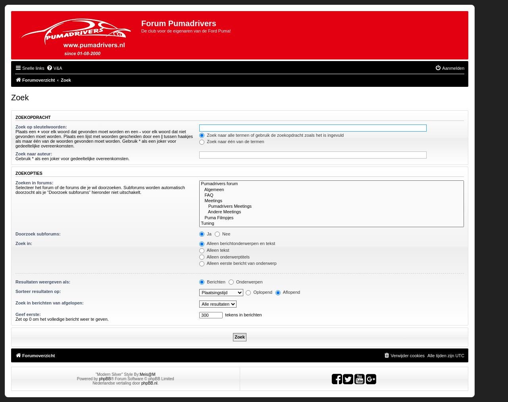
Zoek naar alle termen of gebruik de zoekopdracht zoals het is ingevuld (271, 135)
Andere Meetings (331, 212)
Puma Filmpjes (331, 218)
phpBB (105, 379)
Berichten (212, 281)
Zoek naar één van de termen (231, 141)
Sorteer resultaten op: (38, 291)
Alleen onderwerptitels (224, 257)
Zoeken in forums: (34, 182)
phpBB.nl (149, 383)
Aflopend (287, 292)
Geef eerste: (28, 314)
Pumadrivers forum (331, 184)
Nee (222, 234)
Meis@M (148, 374)
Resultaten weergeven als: (42, 281)
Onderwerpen (246, 281)
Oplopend (259, 292)
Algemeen (331, 190)
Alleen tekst (214, 250)
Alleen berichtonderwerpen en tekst (237, 243)
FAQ (331, 195)
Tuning (331, 223)
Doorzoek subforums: (38, 234)
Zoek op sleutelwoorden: (41, 126)
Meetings (331, 201)
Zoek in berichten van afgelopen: (49, 303)
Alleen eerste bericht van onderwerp (238, 263)
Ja (205, 234)
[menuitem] (54, 68)
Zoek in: (23, 243)
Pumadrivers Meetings (331, 206)
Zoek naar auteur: (33, 153)
